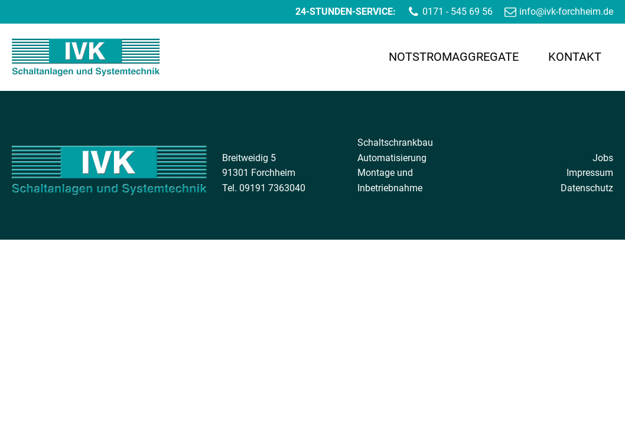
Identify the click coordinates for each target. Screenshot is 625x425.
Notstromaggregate (454, 57)
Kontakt (574, 57)
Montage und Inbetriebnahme (389, 180)
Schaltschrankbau (395, 142)
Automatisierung (392, 158)
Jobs (603, 158)
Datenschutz (587, 188)
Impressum (590, 172)
